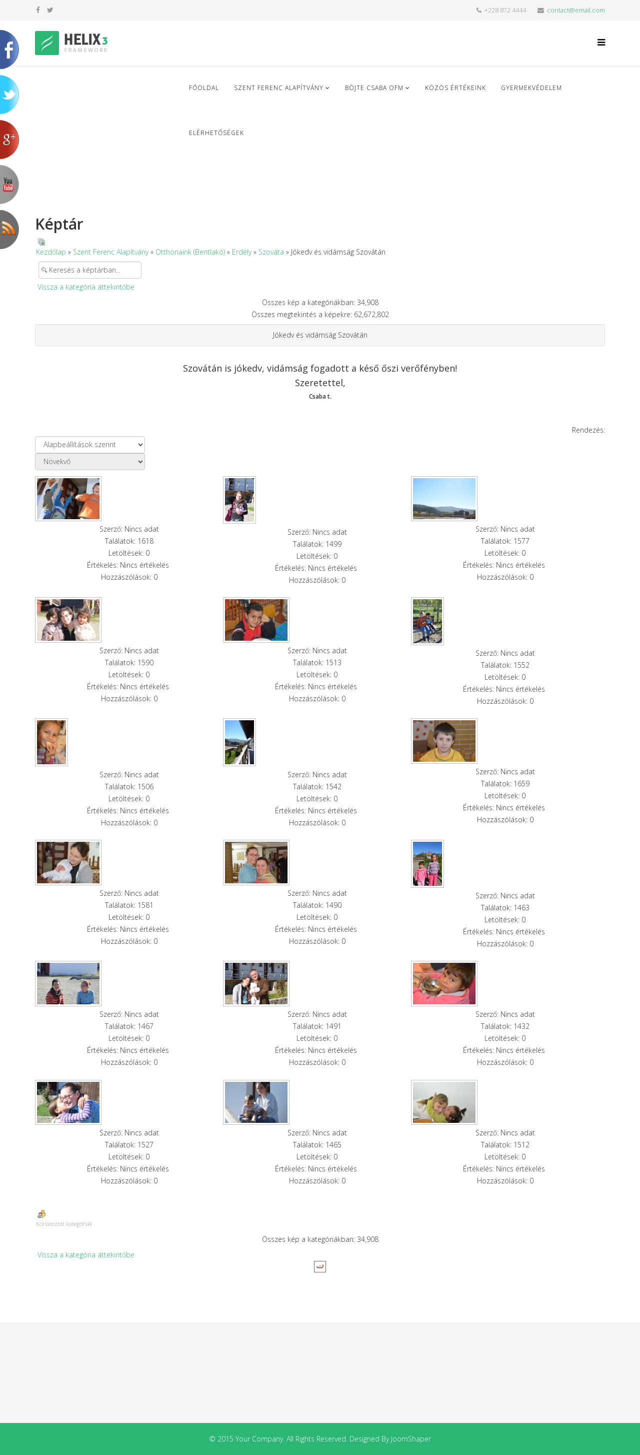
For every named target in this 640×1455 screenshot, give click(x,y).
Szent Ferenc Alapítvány (279, 88)
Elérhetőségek (216, 133)
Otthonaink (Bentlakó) (190, 252)
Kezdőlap (51, 252)
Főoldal (204, 88)
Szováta (271, 252)
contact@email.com (576, 10)
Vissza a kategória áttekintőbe (86, 287)
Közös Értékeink (455, 88)
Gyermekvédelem (531, 88)
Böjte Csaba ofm (374, 88)
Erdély (242, 252)
